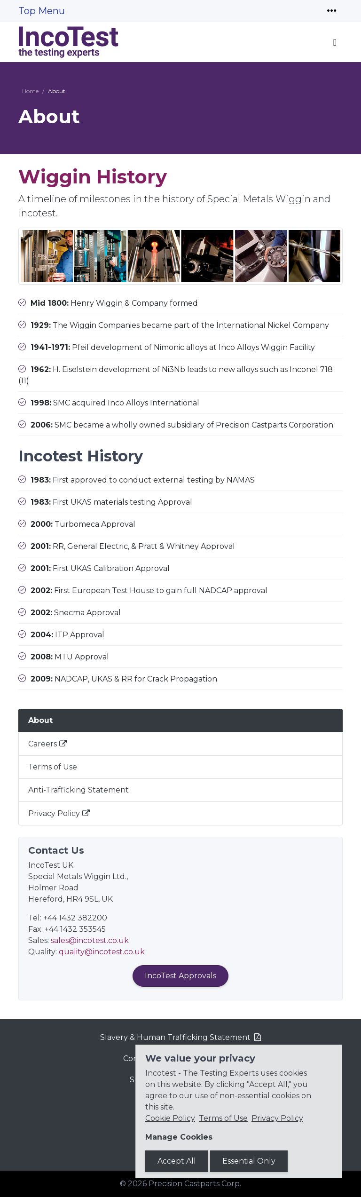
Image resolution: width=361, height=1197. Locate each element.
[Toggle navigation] (332, 10)
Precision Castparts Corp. (195, 1183)
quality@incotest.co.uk (102, 951)
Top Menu (41, 10)
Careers (42, 743)
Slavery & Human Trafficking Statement (175, 1037)
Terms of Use (52, 766)
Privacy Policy (54, 813)
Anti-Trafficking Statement (78, 789)
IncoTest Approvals (180, 975)
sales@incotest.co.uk (90, 940)
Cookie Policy (170, 1118)
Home (30, 91)
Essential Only (248, 1161)
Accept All (176, 1161)
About (40, 720)
